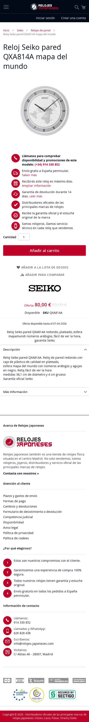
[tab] (44, 349)
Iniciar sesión (45, 18)
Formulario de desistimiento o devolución (32, 512)
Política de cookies (16, 538)
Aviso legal (10, 528)
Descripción (11, 349)
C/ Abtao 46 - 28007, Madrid (33, 654)
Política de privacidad (18, 533)
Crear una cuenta (73, 18)
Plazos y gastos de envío (20, 496)
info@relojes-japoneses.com (34, 644)
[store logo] (44, 7)
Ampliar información (36, 186)
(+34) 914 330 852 (47, 164)
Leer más (36, 196)
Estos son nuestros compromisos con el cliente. (47, 561)
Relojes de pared (40, 30)
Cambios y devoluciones (20, 506)
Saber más (29, 175)
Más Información (15, 392)
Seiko (20, 30)
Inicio (6, 30)
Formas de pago (14, 501)
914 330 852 (22, 622)
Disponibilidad (13, 522)
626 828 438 (22, 633)
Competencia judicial (18, 517)
